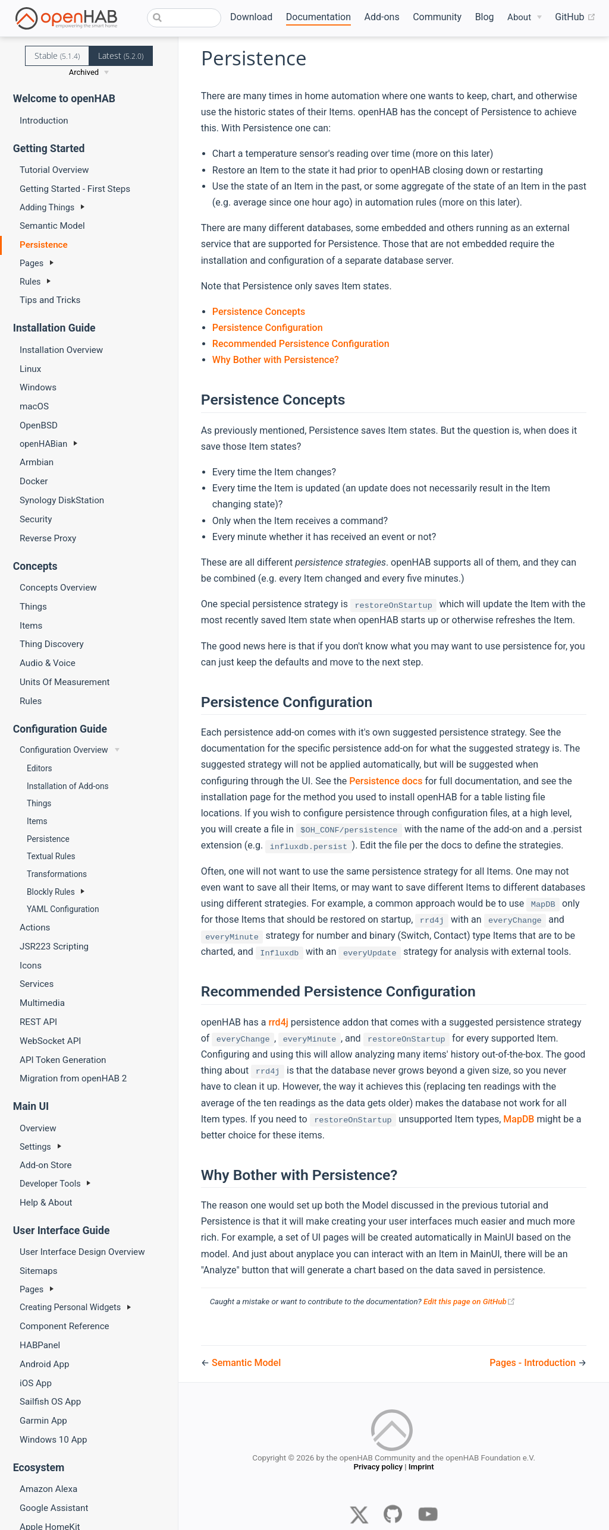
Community (437, 17)
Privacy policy (377, 1468)
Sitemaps (39, 1271)
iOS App (36, 1383)
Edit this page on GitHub (469, 1301)
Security (36, 519)
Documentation (318, 17)
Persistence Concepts (259, 311)
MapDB (518, 1119)
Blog (484, 17)
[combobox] (184, 17)
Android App (45, 1364)
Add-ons (382, 17)
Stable (57, 55)
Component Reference (64, 1326)
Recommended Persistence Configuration (301, 343)
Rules (31, 701)
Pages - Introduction (533, 1362)
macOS (34, 406)
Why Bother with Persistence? (275, 359)
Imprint (421, 1468)
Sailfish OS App (50, 1401)
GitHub (575, 17)
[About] (524, 17)
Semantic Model (52, 225)
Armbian (37, 462)
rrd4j (278, 1022)
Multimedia (42, 1003)
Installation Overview (61, 350)
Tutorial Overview (54, 170)
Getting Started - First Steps (75, 189)
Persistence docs (385, 781)
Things (33, 606)
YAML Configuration (63, 909)
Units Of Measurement (65, 682)
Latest (120, 55)
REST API (38, 1022)
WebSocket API (50, 1041)
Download (251, 17)
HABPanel (40, 1345)
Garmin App (43, 1420)
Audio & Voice (48, 663)
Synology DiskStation (62, 500)
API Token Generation (63, 1060)
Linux (30, 369)
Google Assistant (54, 1508)
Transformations (57, 874)
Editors (39, 768)
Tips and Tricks (50, 300)
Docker (34, 481)
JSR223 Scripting (54, 946)
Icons (31, 965)
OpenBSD (39, 425)
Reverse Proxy (48, 538)
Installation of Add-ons (68, 786)
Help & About (46, 1202)
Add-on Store (46, 1165)
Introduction (44, 120)
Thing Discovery (52, 644)
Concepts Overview (58, 587)
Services (37, 984)
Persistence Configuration (267, 327)
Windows (38, 387)
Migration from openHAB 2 (73, 1078)
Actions (35, 927)
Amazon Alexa (48, 1489)
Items (31, 625)
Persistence (44, 244)
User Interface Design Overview (82, 1252)
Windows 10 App (53, 1439)
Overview (38, 1128)
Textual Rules (51, 856)
